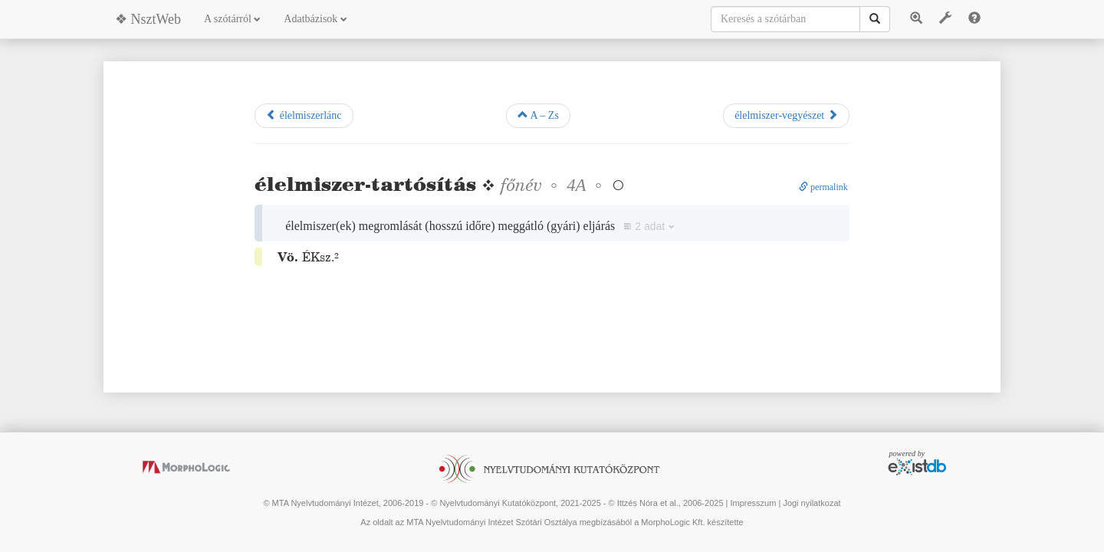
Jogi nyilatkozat (811, 503)
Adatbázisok (315, 19)
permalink (823, 187)
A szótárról (232, 19)
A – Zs (538, 115)
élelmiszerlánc (303, 115)
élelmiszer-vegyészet (786, 115)
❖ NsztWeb (148, 19)
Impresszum (753, 503)
